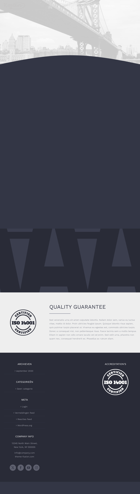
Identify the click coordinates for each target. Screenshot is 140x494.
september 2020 (24, 371)
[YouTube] (28, 468)
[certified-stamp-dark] (23, 310)
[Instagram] (36, 468)
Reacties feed (25, 419)
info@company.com (24, 453)
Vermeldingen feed (24, 413)
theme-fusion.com (24, 456)
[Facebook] (21, 468)
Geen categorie (25, 389)
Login (24, 406)
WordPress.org (24, 425)
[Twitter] (13, 468)
